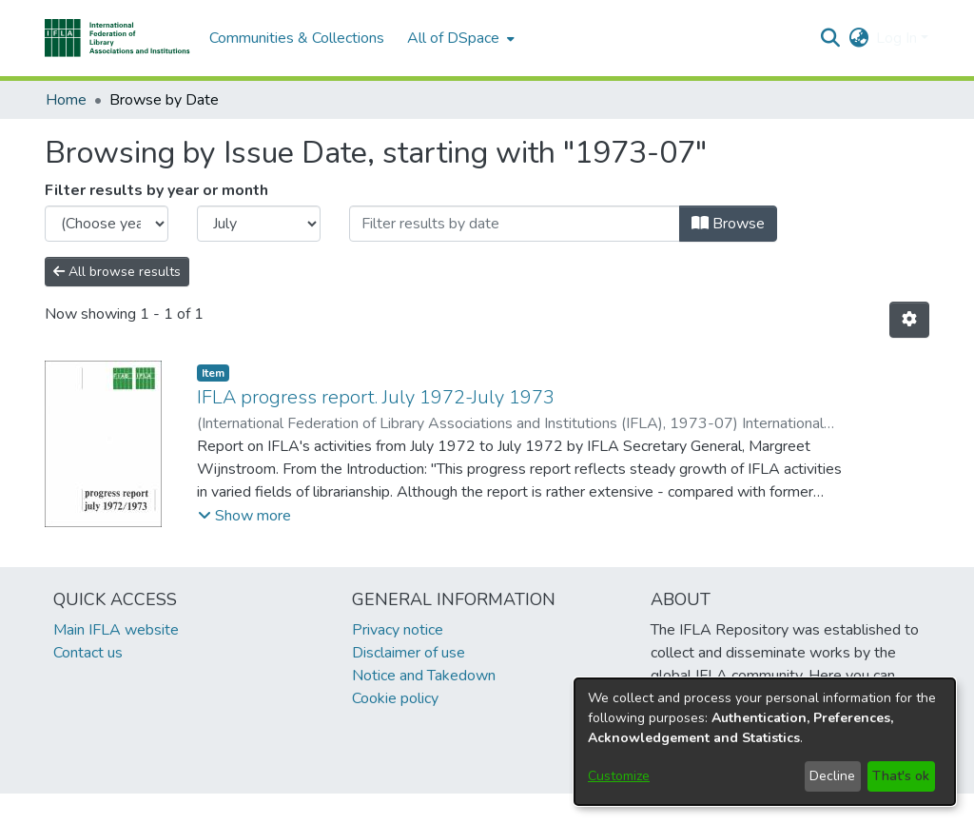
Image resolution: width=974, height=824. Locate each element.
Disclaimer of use (408, 652)
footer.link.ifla (403, 808)
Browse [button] (728, 223)
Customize (619, 776)
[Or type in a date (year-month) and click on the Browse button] (514, 224)
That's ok (900, 776)
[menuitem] (459, 38)
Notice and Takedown (424, 675)
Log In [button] (898, 38)
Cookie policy (395, 698)
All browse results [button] (117, 272)
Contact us (88, 652)
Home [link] (66, 99)
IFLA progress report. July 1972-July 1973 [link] (376, 397)
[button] (117, 38)
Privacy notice (397, 629)
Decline (832, 776)
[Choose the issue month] (259, 224)
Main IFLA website (116, 629)
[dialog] (765, 741)
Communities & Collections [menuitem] (296, 38)
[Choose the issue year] (106, 224)
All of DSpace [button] (453, 38)
